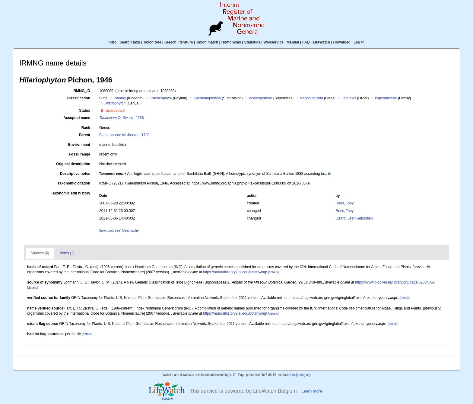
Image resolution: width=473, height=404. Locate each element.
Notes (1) (66, 253)
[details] (273, 272)
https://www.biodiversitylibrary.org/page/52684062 (395, 282)
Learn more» (312, 391)
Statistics (252, 42)
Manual (293, 42)
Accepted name (76, 118)
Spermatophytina (207, 98)
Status (84, 110)
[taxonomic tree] (110, 230)
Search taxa (130, 42)
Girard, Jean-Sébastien (354, 218)
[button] (102, 110)
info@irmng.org (300, 375)
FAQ (306, 42)
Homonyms (231, 42)
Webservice (273, 42)
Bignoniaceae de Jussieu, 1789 (124, 135)
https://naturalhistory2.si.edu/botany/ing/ (235, 272)
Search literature (178, 42)
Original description (73, 164)
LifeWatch (321, 42)
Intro (113, 42)
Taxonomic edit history (70, 193)
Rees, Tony (344, 203)
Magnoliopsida (311, 98)
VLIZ (232, 375)
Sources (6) (39, 253)
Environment (79, 145)
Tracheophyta (161, 98)
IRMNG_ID (81, 91)
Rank (85, 128)
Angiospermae (260, 98)
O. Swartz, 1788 (121, 118)
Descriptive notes (75, 174)
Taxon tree (152, 42)
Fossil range (79, 154)
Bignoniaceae (386, 98)
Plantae (120, 98)
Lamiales (348, 98)
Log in (359, 42)
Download (342, 42)
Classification (78, 98)
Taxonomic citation (74, 183)
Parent (84, 135)
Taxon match (207, 42)
